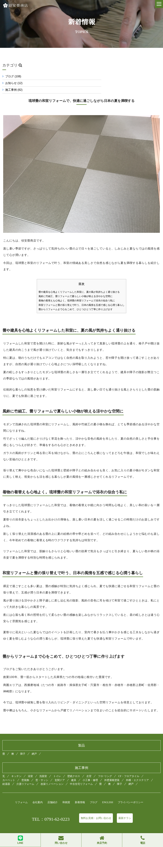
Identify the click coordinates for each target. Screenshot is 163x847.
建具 (73, 773)
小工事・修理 (90, 773)
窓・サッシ (41, 773)
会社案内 (37, 795)
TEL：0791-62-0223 (51, 812)
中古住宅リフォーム (81, 777)
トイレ (57, 769)
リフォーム (21, 795)
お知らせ (96, 76)
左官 (89, 769)
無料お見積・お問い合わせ (96, 811)
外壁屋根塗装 (112, 773)
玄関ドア (60, 773)
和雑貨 (66, 795)
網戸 (34, 746)
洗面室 (43, 769)
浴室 (30, 769)
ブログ (13, 76)
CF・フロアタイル (128, 769)
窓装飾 (25, 773)
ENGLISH (107, 795)
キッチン (16, 769)
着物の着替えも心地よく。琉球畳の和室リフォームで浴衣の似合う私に (77, 293)
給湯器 (6, 777)
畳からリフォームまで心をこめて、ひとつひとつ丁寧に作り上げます (76, 302)
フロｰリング (105, 769)
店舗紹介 (52, 795)
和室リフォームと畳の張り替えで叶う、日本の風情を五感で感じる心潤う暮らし (81, 298)
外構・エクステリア (137, 773)
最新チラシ (124, 811)
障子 (22, 746)
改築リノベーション (52, 777)
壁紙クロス (73, 769)
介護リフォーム (25, 777)
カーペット (8, 773)
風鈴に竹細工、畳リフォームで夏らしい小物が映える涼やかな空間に (76, 289)
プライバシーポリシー (130, 795)
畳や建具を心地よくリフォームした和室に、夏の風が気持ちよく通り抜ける (79, 285)
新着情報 (80, 795)
